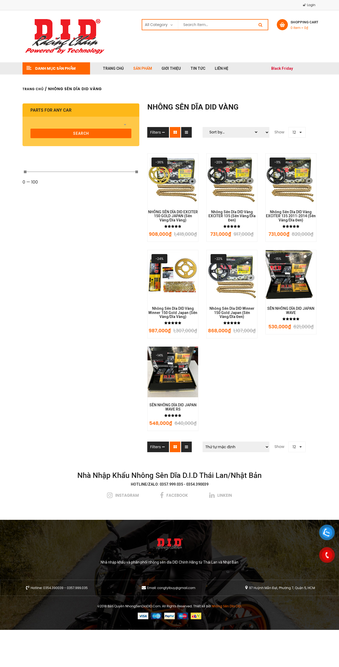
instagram (127, 532)
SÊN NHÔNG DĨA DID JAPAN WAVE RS (131, 446)
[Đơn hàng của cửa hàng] (211, 484)
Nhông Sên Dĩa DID (226, 643)
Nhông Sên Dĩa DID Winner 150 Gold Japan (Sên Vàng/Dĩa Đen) (207, 339)
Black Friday (282, 68)
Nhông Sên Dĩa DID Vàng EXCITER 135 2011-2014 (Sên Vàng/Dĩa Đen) (283, 230)
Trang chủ (33, 89)
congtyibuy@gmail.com (176, 625)
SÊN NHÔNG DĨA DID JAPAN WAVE (282, 337)
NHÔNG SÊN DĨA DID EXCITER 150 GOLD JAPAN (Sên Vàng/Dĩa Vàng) (131, 230)
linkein (224, 532)
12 (269, 132)
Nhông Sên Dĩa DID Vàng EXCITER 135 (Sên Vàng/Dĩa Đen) (207, 230)
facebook (177, 532)
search (56, 133)
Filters (106, 132)
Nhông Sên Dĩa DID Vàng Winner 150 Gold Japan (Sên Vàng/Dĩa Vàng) (132, 339)
